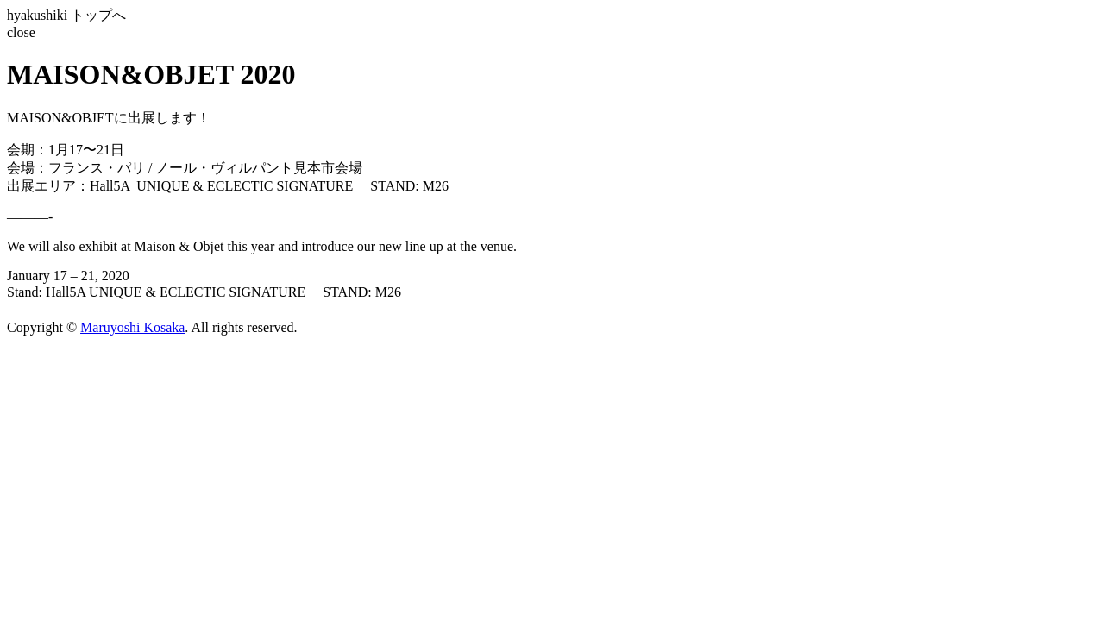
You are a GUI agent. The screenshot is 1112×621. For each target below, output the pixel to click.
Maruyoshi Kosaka (132, 327)
